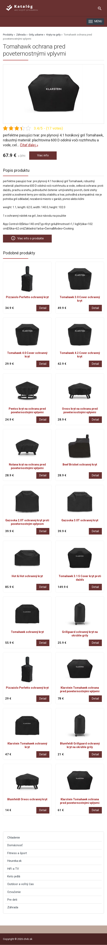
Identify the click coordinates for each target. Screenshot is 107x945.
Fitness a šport (17, 853)
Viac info (43, 155)
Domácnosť (15, 845)
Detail (42, 308)
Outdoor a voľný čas (20, 884)
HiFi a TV (13, 868)
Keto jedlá (13, 876)
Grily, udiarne (36, 34)
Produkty (8, 34)
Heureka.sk (14, 861)
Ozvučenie (14, 892)
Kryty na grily (53, 34)
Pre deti (12, 899)
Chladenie (13, 837)
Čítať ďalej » (29, 145)
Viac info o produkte (27, 238)
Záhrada (21, 34)
